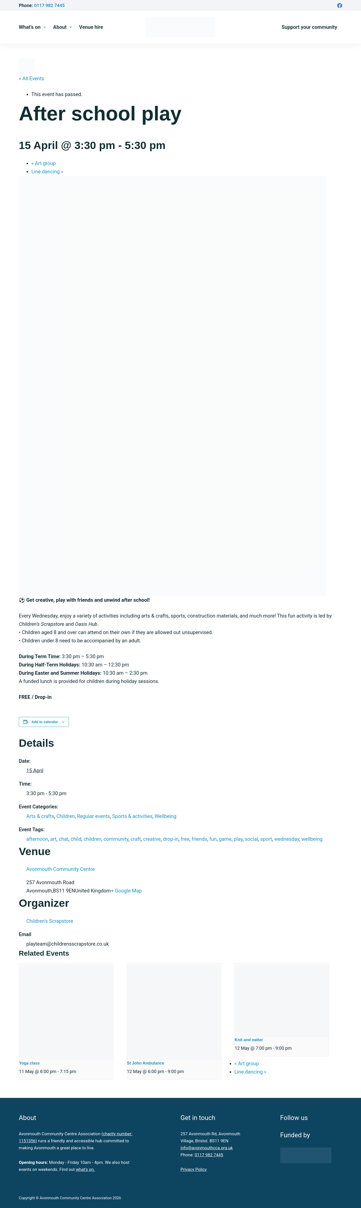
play (238, 839)
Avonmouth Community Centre (60, 869)
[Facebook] (339, 5)
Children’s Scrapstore (49, 921)
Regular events (93, 816)
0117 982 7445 (49, 5)
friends (199, 839)
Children (65, 816)
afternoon (37, 839)
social (251, 839)
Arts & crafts (40, 816)
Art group (43, 163)
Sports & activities (132, 816)
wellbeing (311, 839)
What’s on (33, 27)
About (63, 27)
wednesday (286, 839)
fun (213, 839)
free (185, 839)
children (92, 839)
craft (136, 839)
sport (266, 839)
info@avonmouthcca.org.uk (206, 1147)
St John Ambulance (145, 1063)
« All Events (31, 79)
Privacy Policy (193, 1169)
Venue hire (91, 27)
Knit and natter (249, 1040)
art (53, 839)
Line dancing (47, 172)
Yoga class (29, 1063)
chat (63, 839)
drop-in (170, 839)
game (225, 839)
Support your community (309, 27)
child (76, 839)
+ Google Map (126, 891)
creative (152, 839)
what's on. (85, 1169)
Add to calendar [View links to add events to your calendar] (45, 722)
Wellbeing (165, 816)
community (116, 839)
